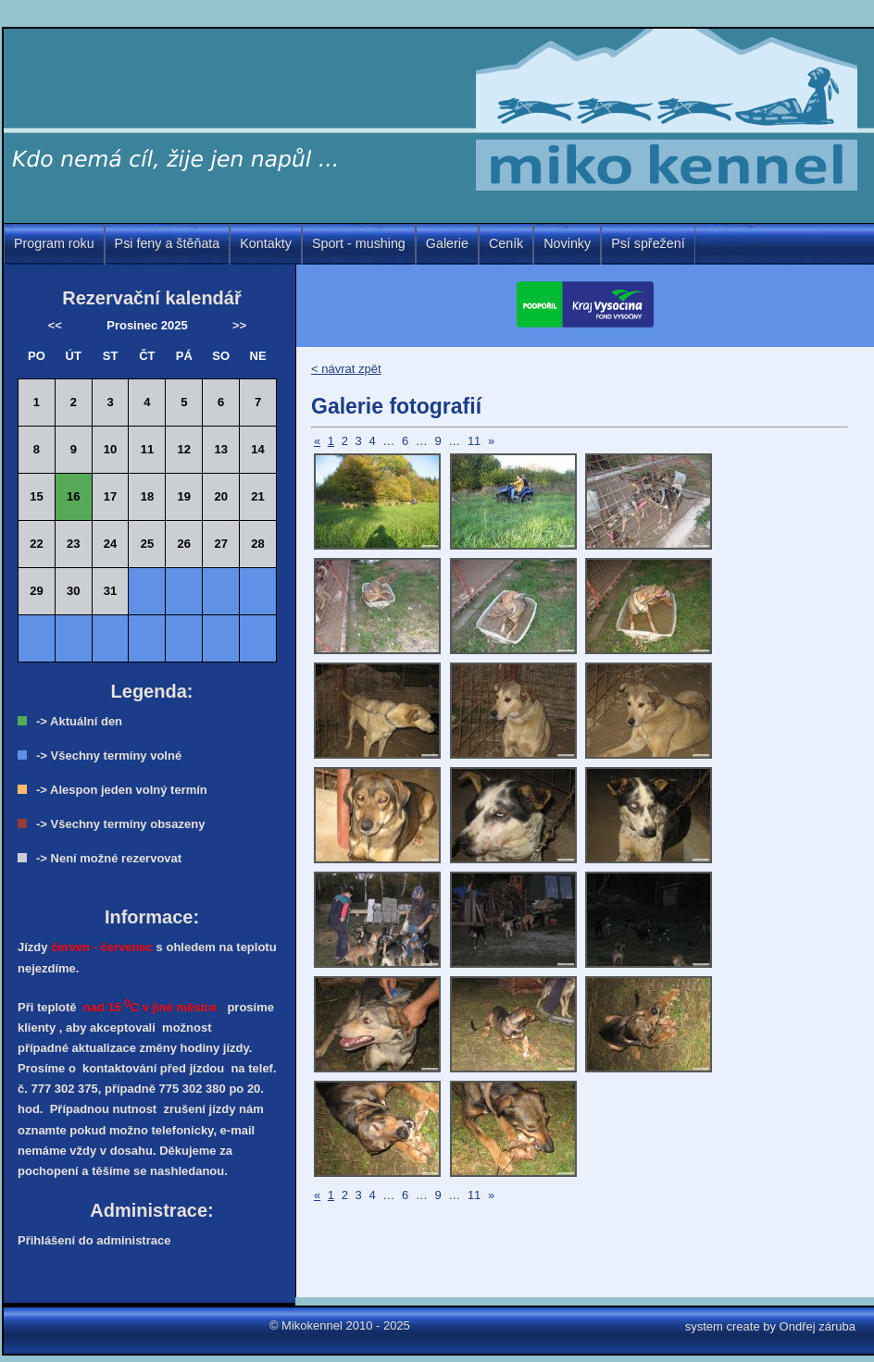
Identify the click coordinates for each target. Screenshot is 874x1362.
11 (474, 441)
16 (73, 496)
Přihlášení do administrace (94, 1240)
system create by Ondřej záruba (770, 1326)
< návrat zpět (346, 369)
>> (239, 325)
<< (55, 325)
